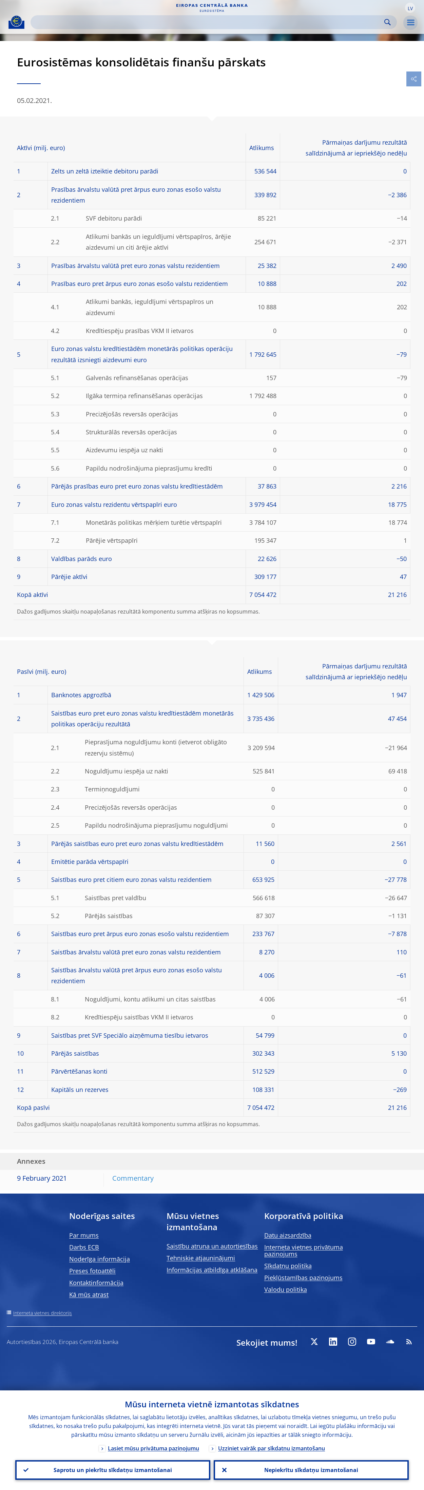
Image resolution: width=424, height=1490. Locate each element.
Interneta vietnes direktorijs (42, 1313)
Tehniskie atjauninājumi (201, 1258)
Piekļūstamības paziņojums (303, 1278)
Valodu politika (285, 1289)
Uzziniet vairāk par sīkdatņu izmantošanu (271, 1448)
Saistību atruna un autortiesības (212, 1246)
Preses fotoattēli (92, 1271)
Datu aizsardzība (287, 1235)
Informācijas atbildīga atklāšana (212, 1270)
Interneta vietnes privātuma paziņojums (303, 1250)
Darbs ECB (84, 1247)
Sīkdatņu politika (288, 1266)
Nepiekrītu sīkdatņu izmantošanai (311, 1470)
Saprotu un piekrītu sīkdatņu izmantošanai (113, 1470)
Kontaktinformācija (96, 1283)
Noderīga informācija (99, 1259)
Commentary (133, 1178)
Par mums (84, 1235)
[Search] (208, 22)
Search (387, 22)
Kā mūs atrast (89, 1294)
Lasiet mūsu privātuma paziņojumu (153, 1448)
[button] (410, 8)
